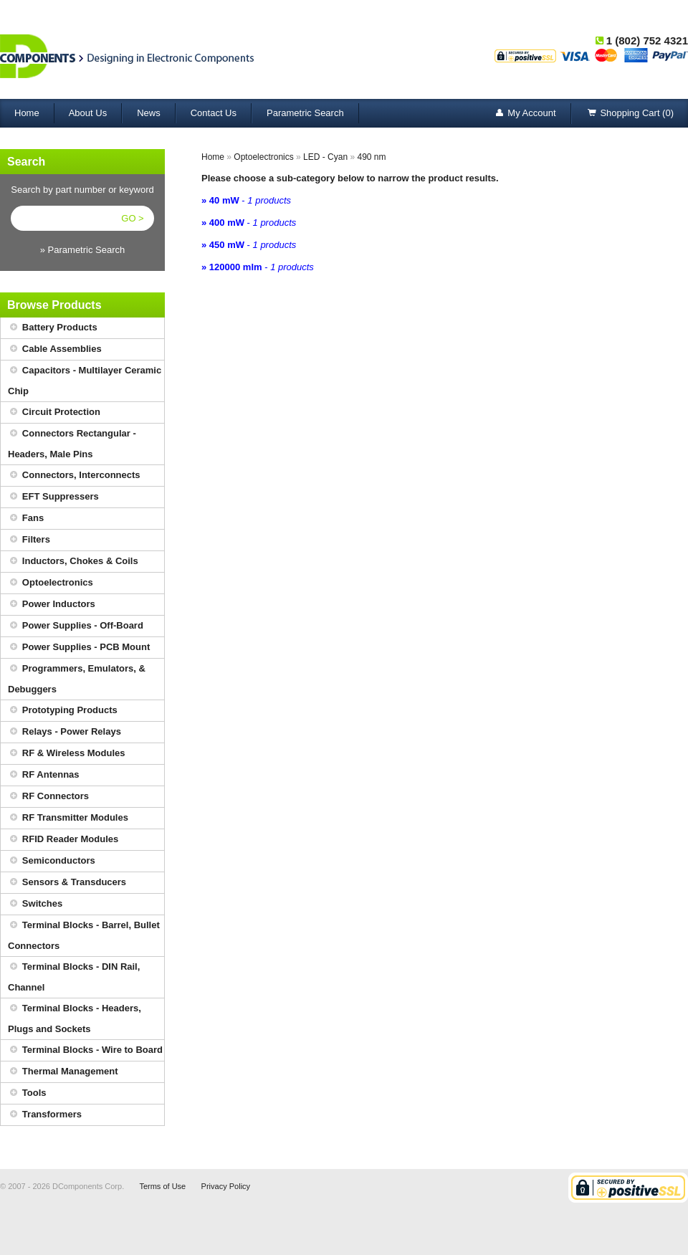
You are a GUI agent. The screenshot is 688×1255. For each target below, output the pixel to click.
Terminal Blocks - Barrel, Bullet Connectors (84, 933)
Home (26, 113)
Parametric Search (305, 113)
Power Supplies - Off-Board (75, 626)
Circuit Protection (54, 412)
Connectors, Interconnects (74, 475)
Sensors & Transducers (67, 882)
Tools (27, 1093)
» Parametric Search (82, 249)
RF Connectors (48, 796)
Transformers (45, 1114)
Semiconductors (51, 861)
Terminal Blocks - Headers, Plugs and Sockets (74, 1016)
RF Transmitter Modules (68, 818)
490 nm (371, 157)
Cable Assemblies (55, 349)
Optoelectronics (50, 583)
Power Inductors (51, 604)
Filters (29, 540)
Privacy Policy (225, 1186)
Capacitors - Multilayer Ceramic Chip (84, 378)
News (149, 113)
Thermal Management (63, 1071)
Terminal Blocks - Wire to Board (85, 1050)
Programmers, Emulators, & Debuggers (76, 677)
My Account (524, 113)
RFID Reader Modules (63, 839)
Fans (26, 518)
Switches (35, 904)
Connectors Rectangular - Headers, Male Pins (72, 441)
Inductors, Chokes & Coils (73, 561)
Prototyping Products (63, 710)
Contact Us (213, 113)
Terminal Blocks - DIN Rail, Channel (74, 975)
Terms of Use (162, 1186)
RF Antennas (44, 775)
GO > (132, 218)
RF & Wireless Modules (66, 753)
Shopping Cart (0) (630, 113)
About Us (88, 113)
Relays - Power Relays (64, 732)
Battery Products (52, 328)
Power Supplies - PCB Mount (79, 647)
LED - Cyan (325, 157)
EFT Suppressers (53, 497)
